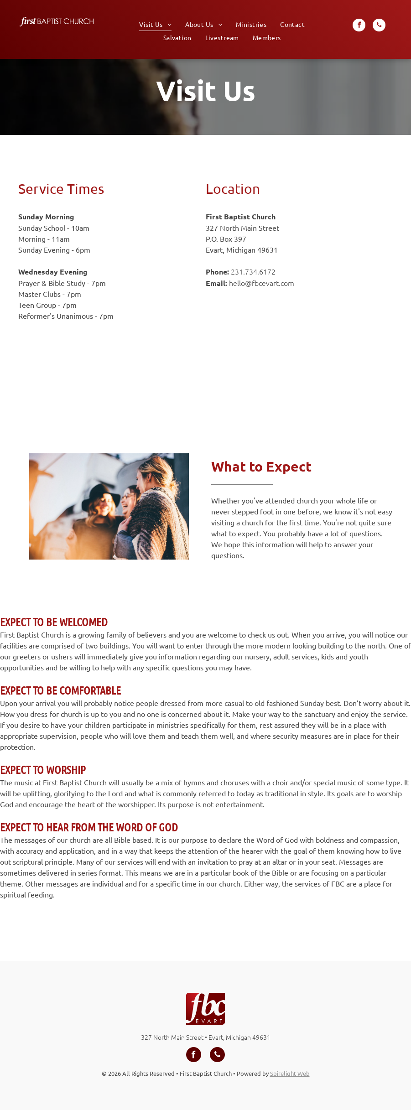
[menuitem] (155, 24)
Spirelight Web (290, 1073)
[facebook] (359, 26)
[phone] (379, 26)
